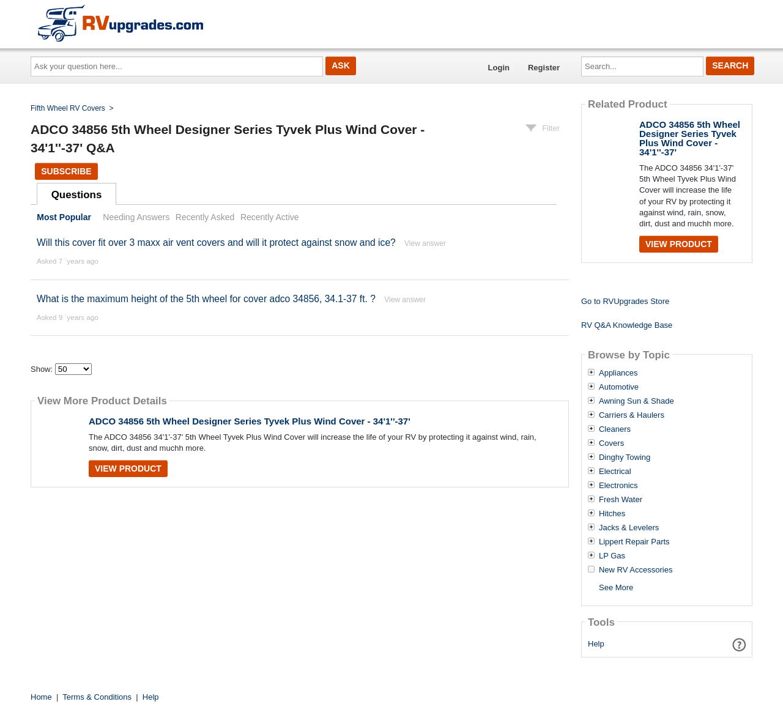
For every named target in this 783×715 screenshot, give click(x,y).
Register (544, 67)
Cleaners (615, 429)
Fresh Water (620, 499)
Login (499, 67)
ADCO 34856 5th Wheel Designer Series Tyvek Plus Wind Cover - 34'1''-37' (249, 421)
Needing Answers (136, 217)
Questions (76, 195)
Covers (611, 443)
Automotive (619, 387)
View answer (425, 243)
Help (596, 643)
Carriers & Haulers (631, 415)
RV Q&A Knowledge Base (626, 325)
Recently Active (269, 217)
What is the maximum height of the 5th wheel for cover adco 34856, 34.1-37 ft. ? (207, 299)
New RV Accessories (635, 570)
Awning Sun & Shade (636, 401)
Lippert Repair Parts (634, 542)
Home (41, 697)
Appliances (618, 373)
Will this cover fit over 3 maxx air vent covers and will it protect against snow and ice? (216, 242)
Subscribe (66, 171)
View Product (128, 468)
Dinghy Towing (624, 457)
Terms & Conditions (97, 697)
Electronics (618, 485)
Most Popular (64, 217)
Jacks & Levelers (629, 528)
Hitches (612, 513)
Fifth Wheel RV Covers (68, 108)
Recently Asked (205, 217)
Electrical (615, 471)
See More (616, 587)
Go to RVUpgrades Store (625, 301)
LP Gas (612, 556)
